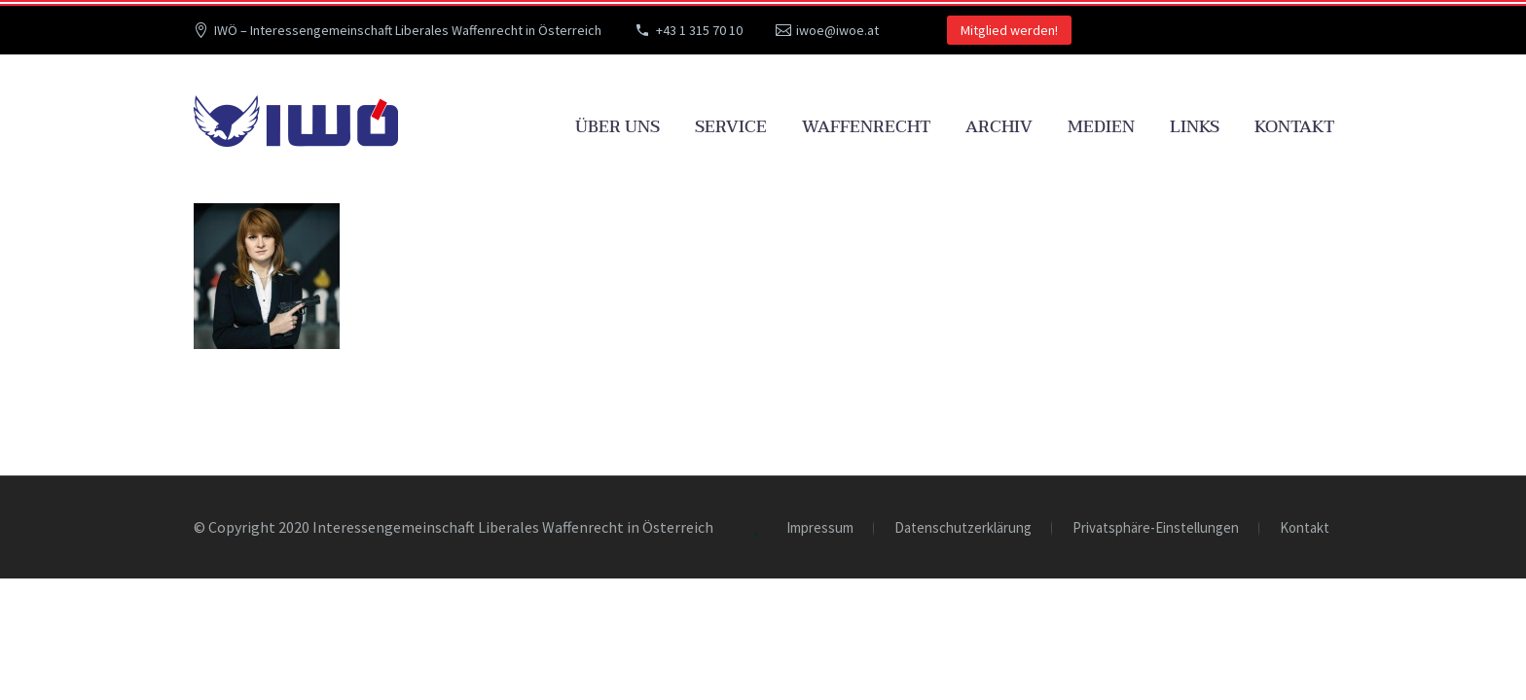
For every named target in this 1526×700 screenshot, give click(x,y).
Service (731, 127)
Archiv (999, 127)
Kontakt (1294, 127)
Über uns (617, 127)
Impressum (820, 528)
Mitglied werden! (1009, 30)
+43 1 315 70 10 (699, 30)
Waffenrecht (866, 127)
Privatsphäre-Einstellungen (1155, 528)
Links (1194, 127)
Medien (1101, 127)
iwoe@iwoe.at (837, 30)
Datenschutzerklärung (963, 528)
